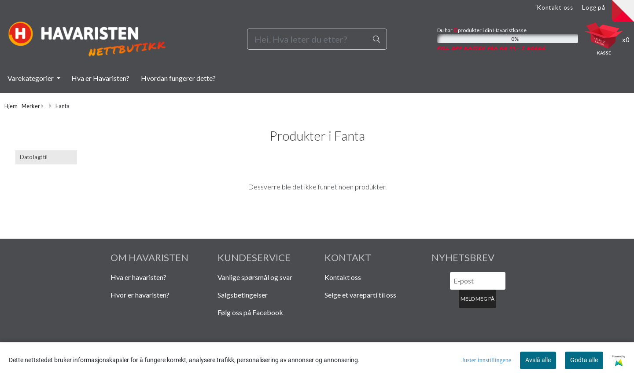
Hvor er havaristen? (140, 295)
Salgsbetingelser (242, 295)
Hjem (11, 105)
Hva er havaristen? (138, 277)
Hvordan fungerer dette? (178, 78)
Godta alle (584, 359)
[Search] (317, 39)
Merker (32, 106)
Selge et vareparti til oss (360, 295)
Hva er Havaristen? (100, 78)
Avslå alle (538, 359)
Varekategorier (31, 78)
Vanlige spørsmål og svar (254, 277)
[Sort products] (46, 157)
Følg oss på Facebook (250, 312)
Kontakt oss (555, 7)
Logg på (593, 7)
